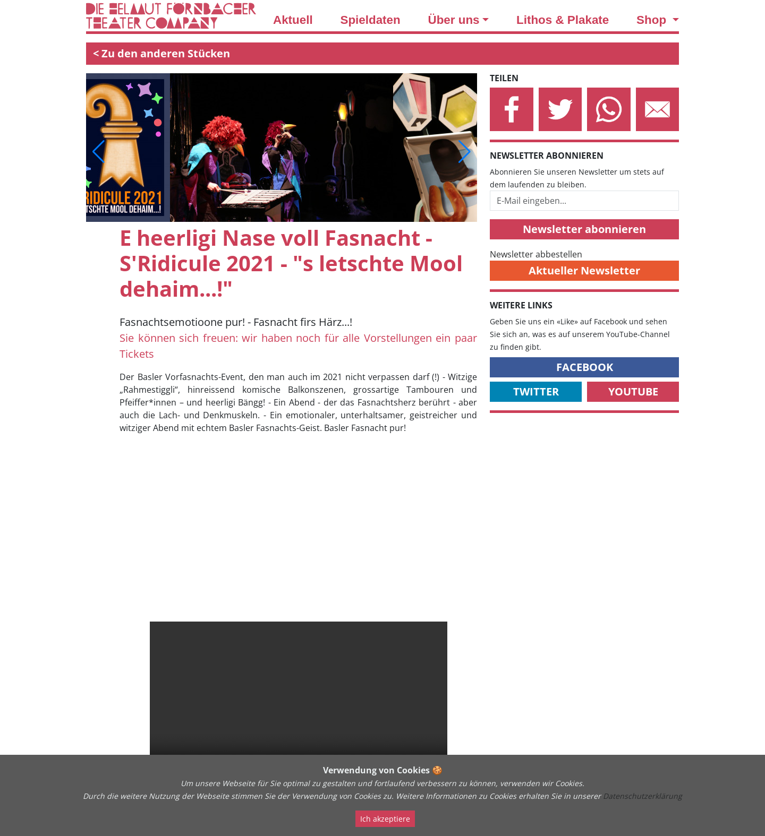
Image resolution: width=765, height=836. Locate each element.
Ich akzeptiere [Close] (385, 819)
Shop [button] (652, 20)
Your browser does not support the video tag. (298, 705)
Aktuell (293, 20)
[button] (98, 151)
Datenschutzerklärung (642, 796)
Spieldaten (370, 20)
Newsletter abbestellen (536, 254)
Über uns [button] (454, 20)
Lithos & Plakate (562, 20)
